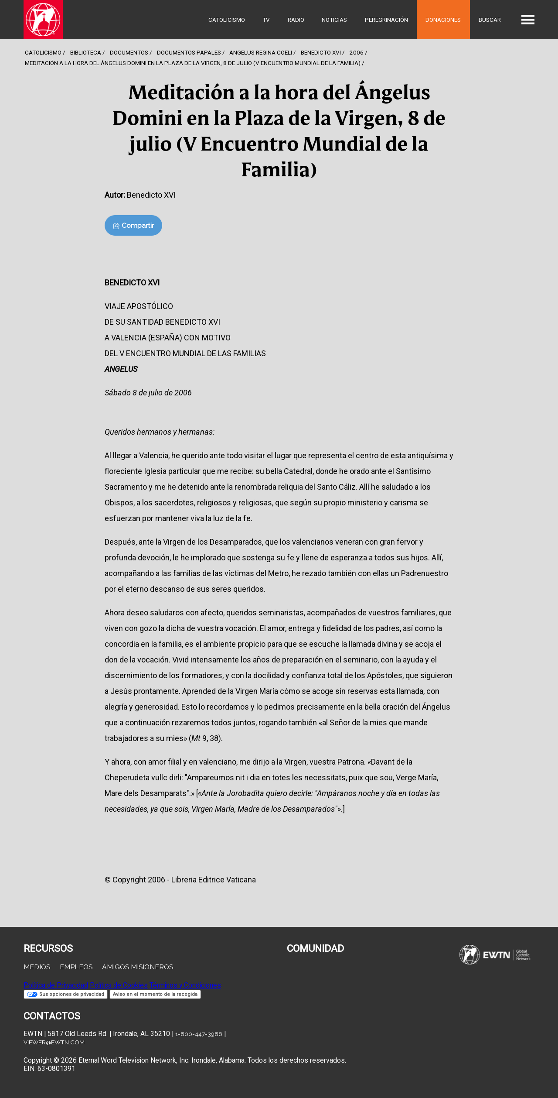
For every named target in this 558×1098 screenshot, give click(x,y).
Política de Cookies (119, 985)
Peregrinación (386, 19)
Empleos (76, 967)
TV (266, 19)
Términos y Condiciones (185, 985)
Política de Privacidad (56, 985)
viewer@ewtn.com (54, 1042)
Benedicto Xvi (321, 52)
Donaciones (443, 19)
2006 (357, 52)
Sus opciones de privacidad (65, 994)
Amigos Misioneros (137, 967)
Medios (37, 967)
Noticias (334, 19)
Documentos (129, 52)
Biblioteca (85, 52)
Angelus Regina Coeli (260, 52)
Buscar (490, 19)
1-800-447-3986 (198, 1033)
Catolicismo (226, 19)
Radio (296, 19)
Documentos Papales (189, 52)
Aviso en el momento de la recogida (155, 994)
